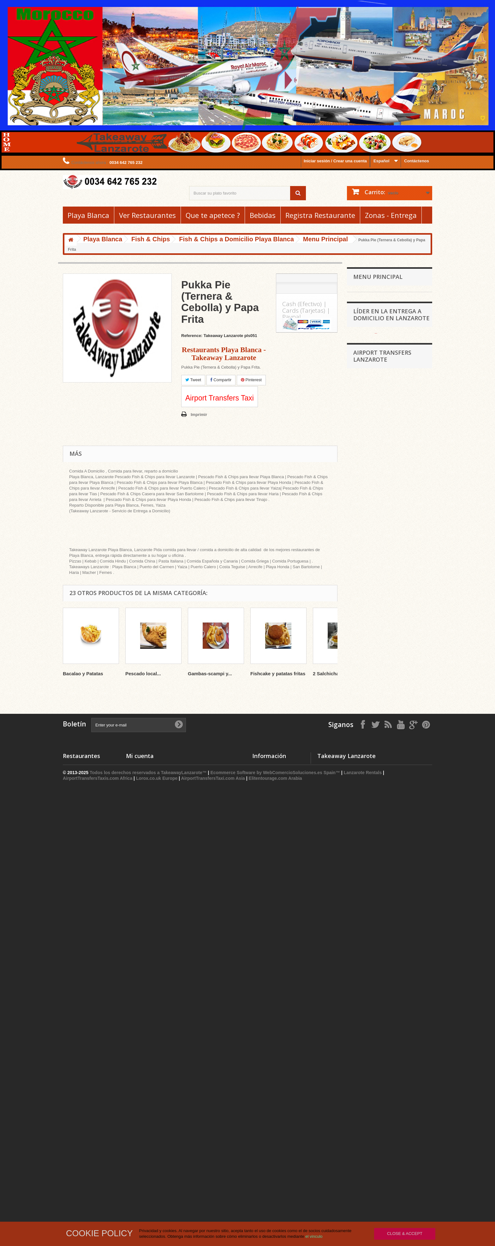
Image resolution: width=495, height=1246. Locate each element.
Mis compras (138, 1148)
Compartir (221, 379)
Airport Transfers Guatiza (380, 1000)
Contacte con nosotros (274, 1173)
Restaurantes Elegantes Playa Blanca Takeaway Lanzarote (383, 544)
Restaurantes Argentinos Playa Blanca (383, 515)
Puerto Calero (366, 714)
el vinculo (313, 1236)
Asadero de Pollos (374, 481)
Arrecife (360, 743)
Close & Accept (404, 1233)
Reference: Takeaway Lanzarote (212, 335)
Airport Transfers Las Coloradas (386, 1038)
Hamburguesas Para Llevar (382, 422)
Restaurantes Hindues (84, 1181)
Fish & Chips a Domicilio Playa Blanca (383, 573)
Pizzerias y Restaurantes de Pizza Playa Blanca (386, 311)
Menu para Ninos (373, 607)
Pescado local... (143, 673)
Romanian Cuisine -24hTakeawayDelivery (373, 340)
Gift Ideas (366, 529)
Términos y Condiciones (276, 1197)
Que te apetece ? (213, 215)
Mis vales (135, 1181)
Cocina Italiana (371, 442)
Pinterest (251, 379)
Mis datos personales (147, 1173)
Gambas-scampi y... (210, 673)
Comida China (370, 354)
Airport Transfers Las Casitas (384, 1029)
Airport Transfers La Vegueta (384, 1010)
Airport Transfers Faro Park (382, 981)
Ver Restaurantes (147, 215)
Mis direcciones (141, 1165)
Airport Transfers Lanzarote (382, 895)
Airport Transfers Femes (380, 991)
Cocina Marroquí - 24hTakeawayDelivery (373, 408)
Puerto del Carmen (371, 704)
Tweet (193, 379)
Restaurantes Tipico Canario (383, 432)
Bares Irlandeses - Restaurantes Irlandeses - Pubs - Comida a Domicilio (385, 655)
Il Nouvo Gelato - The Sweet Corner (381, 631)
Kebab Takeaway (373, 393)
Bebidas (263, 215)
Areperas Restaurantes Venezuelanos (376, 496)
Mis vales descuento (146, 1156)
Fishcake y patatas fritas (277, 673)
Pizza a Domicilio (79, 1148)
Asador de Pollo (78, 1189)
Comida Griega (371, 325)
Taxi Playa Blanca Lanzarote (383, 953)
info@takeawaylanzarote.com (393, 1183)
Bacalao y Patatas (83, 673)
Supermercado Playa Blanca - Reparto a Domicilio (383, 457)
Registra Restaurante (320, 215)
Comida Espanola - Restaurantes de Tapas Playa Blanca (386, 369)
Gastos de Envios (269, 1189)
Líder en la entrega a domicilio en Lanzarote (391, 771)
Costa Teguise (367, 733)
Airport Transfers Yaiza (378, 925)
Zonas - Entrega (391, 215)
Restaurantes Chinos (83, 1173)
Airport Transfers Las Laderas (385, 1048)
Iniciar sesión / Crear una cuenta (335, 161)
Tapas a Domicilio (80, 1197)
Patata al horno (371, 597)
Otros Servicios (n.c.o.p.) (380, 694)
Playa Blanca (88, 215)
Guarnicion (367, 617)
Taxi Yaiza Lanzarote (376, 962)
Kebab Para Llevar (80, 1156)
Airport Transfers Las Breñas (384, 1019)
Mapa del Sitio (266, 1206)
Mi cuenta (140, 1138)
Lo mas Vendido (268, 1165)
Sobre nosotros (267, 1181)
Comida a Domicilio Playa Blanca (388, 684)
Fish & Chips (369, 558)
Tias (357, 723)
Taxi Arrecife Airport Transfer (383, 944)
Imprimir (199, 414)
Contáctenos (416, 161)
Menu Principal (371, 587)
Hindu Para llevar (373, 384)
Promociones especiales (276, 1148)
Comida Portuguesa (376, 674)
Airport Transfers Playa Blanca (385, 915)
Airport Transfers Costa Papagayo (388, 972)
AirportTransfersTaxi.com (380, 934)
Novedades (263, 1156)
